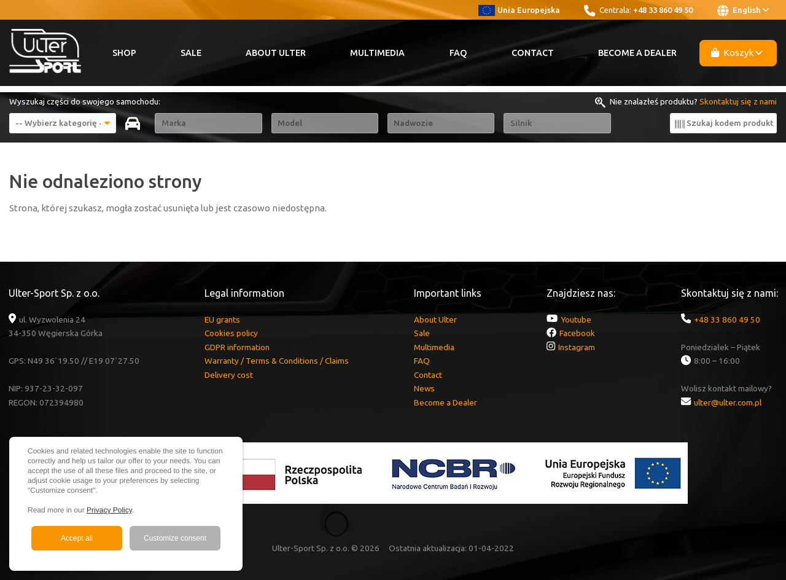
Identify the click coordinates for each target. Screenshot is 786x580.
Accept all (77, 538)
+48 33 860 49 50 (663, 10)
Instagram (576, 347)
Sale (191, 53)
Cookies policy (231, 333)
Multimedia (377, 53)
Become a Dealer (637, 53)
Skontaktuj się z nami (738, 101)
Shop (124, 53)
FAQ (458, 53)
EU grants (222, 319)
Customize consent (175, 538)
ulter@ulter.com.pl (727, 402)
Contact (533, 53)
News (424, 388)
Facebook (577, 333)
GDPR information (237, 347)
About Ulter (276, 53)
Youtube (576, 319)
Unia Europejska (519, 10)
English (743, 10)
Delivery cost (228, 375)
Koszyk (737, 52)
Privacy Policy (109, 510)
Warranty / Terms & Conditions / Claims (276, 361)
